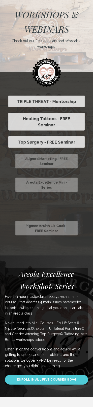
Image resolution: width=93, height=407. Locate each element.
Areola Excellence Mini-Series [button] (46, 185)
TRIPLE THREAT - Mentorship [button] (46, 101)
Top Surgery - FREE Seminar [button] (46, 142)
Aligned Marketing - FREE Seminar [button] (46, 161)
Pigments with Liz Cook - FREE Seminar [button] (46, 228)
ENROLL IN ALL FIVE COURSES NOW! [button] (46, 379)
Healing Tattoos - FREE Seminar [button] (46, 121)
